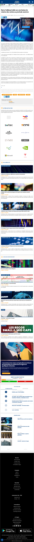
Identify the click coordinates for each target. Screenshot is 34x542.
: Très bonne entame (20, 405)
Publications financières (17, 520)
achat (9, 381)
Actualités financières (7, 94)
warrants (17, 473)
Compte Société (17, 463)
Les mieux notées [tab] (8, 388)
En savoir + (26, 26)
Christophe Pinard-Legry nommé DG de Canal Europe (12, 228)
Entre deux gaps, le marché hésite (8, 283)
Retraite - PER (17, 498)
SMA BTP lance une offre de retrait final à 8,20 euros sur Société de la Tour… (16, 301)
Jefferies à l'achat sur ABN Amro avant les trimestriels (13, 174)
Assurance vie (17, 497)
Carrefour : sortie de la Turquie (7, 318)
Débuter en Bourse (17, 506)
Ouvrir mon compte (6, 373)
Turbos (17, 477)
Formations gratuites (17, 509)
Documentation (6, 371)
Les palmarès (17, 489)
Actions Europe (22, 94)
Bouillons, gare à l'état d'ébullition (18, 392)
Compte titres (17, 461)
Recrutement (17, 524)
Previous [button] (9, 5)
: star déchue (15, 410)
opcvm (17, 472)
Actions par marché (17, 488)
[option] (12, 5)
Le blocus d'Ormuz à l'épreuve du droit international (12, 246)
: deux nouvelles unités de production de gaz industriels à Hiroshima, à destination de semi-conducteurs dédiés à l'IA (22, 397)
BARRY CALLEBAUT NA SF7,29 (17, 377)
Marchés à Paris (17, 486)
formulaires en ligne (17, 464)
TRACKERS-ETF (17, 475)
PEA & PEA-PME (17, 459)
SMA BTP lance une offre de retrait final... (25, 419)
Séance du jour (17, 484)
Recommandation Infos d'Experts (8, 268)
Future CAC (10, 4)
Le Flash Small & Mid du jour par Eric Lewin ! (10, 334)
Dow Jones (29, 4)
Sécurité (18, 536)
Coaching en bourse (17, 511)
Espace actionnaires (17, 522)
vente (25, 381)
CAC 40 (3, 5)
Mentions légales (23, 536)
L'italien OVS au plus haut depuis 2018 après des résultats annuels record (15, 193)
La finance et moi (17, 508)
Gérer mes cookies (17, 535)
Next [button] (33, 5)
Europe (15, 94)
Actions (28, 94)
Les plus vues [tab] (25, 388)
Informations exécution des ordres (7, 535)
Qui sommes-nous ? (17, 519)
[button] (29, 2)
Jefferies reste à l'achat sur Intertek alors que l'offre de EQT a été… (15, 211)
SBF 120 (16, 4)
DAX (22, 4)
